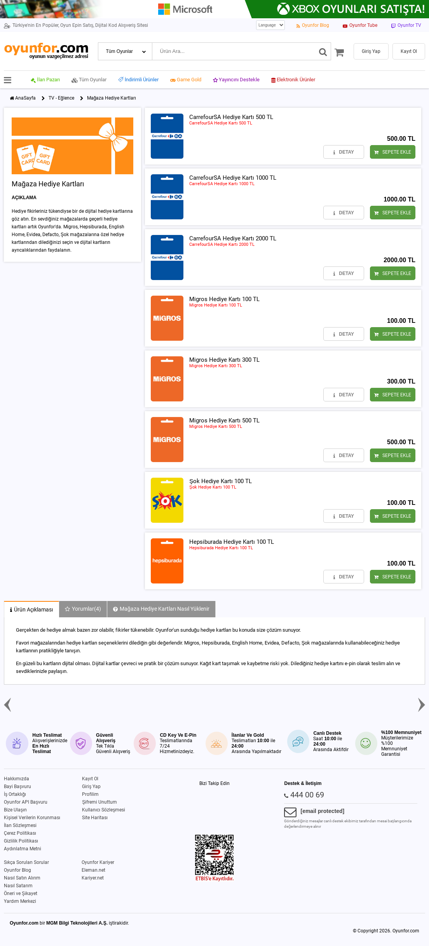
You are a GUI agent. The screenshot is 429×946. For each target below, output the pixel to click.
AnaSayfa (25, 98)
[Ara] (323, 51)
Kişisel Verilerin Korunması (32, 817)
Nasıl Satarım (18, 885)
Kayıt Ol (90, 778)
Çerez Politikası (20, 833)
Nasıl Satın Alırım (22, 878)
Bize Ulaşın (15, 810)
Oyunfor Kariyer (98, 862)
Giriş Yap (91, 786)
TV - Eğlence (61, 98)
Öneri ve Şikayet (20, 893)
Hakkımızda (16, 778)
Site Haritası (95, 817)
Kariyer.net (93, 878)
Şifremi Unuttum (99, 802)
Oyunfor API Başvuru (25, 802)
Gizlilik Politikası (21, 841)
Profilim (90, 794)
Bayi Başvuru (17, 786)
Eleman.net (93, 870)
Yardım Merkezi (20, 901)
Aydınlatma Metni (22, 848)
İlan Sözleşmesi (20, 825)
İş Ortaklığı (15, 794)
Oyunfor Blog (17, 870)
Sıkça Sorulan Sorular (26, 862)
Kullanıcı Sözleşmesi (103, 810)
